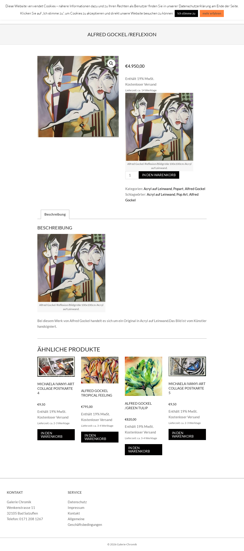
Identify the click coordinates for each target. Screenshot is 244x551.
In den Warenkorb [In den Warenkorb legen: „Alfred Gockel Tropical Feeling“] (95, 437)
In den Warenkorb (159, 175)
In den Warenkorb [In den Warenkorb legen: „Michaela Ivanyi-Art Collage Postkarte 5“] (183, 434)
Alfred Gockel (195, 189)
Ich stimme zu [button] (186, 13)
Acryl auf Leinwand (158, 189)
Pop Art (182, 194)
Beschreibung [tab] (55, 214)
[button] (111, 63)
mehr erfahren (212, 13)
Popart (178, 189)
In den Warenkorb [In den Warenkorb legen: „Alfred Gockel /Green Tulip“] (139, 449)
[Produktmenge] (131, 175)
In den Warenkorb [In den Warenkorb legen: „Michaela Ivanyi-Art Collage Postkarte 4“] (52, 434)
